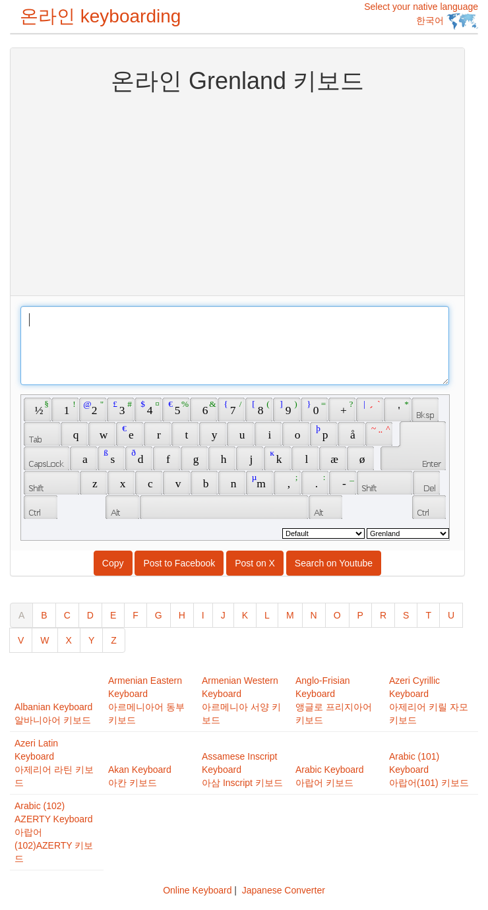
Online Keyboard (197, 890)
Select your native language (421, 15)
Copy (113, 563)
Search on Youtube (334, 563)
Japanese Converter (283, 890)
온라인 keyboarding (100, 16)
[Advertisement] (238, 193)
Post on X (255, 563)
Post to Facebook (179, 563)
